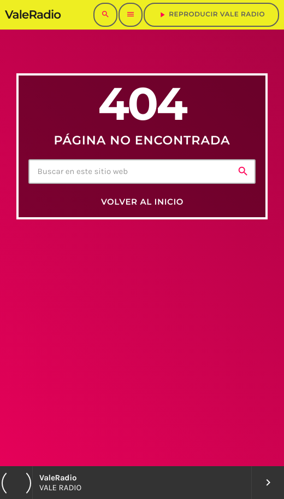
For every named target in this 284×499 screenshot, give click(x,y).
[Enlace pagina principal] (33, 14)
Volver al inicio (142, 201)
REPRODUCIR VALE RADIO (211, 14)
